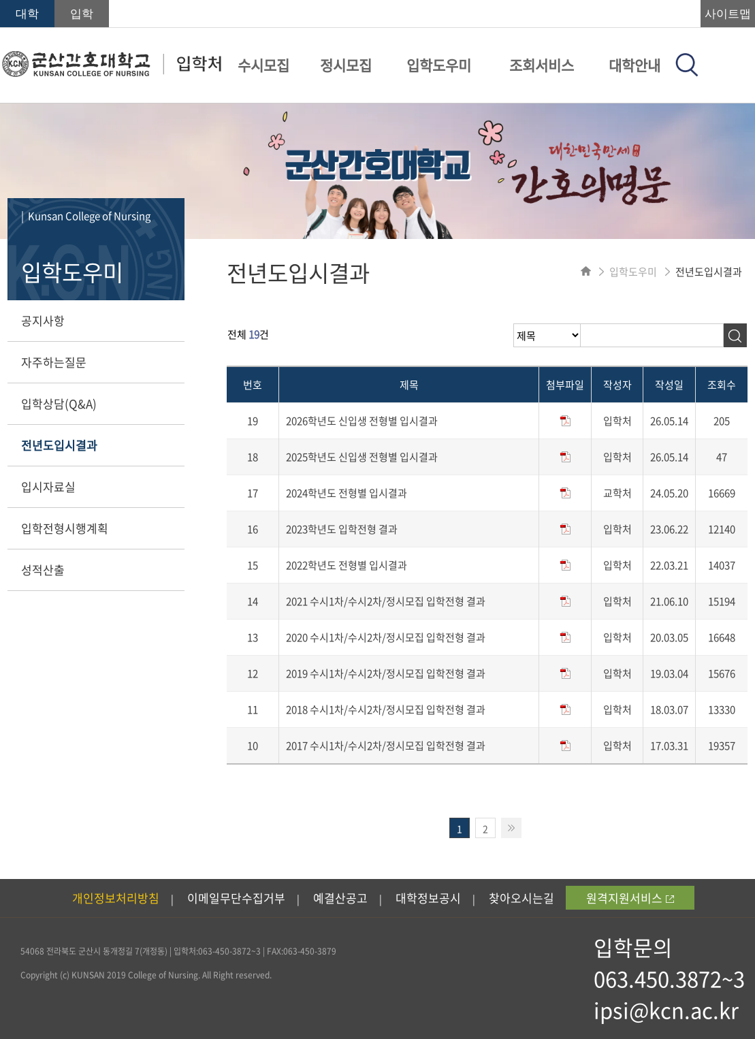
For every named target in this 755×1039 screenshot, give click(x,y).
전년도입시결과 (59, 444)
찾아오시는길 (521, 897)
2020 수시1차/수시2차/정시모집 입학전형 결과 (385, 637)
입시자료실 (48, 486)
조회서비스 (541, 65)
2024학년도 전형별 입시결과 (346, 492)
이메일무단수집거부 (236, 897)
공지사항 (43, 320)
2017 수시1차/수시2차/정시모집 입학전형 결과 (385, 745)
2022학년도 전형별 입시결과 (346, 565)
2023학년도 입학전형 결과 (342, 529)
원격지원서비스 (630, 897)
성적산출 (43, 569)
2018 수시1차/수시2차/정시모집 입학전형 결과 (385, 709)
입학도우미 (438, 65)
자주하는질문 (53, 361)
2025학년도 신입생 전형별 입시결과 (362, 456)
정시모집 (346, 65)
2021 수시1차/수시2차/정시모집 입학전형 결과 (385, 601)
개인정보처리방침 (115, 897)
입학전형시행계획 (64, 528)
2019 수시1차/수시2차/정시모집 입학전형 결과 (385, 673)
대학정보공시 (428, 897)
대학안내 (634, 65)
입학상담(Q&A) (59, 403)
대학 (27, 13)
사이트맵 (728, 13)
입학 (81, 13)
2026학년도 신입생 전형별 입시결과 (362, 420)
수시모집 (263, 65)
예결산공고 (340, 897)
